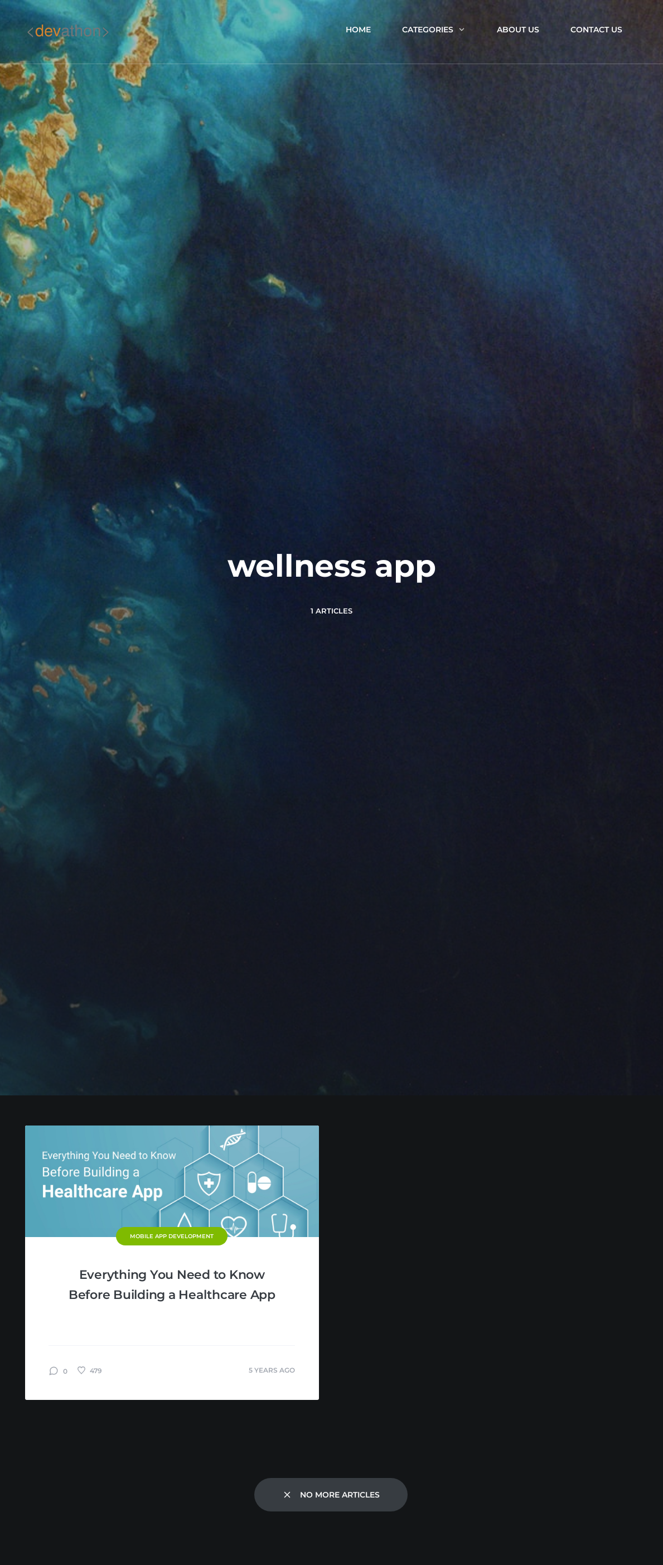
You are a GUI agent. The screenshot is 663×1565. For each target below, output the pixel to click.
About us (518, 30)
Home (358, 30)
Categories (434, 30)
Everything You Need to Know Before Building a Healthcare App (172, 1284)
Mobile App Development (172, 1236)
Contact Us (596, 30)
